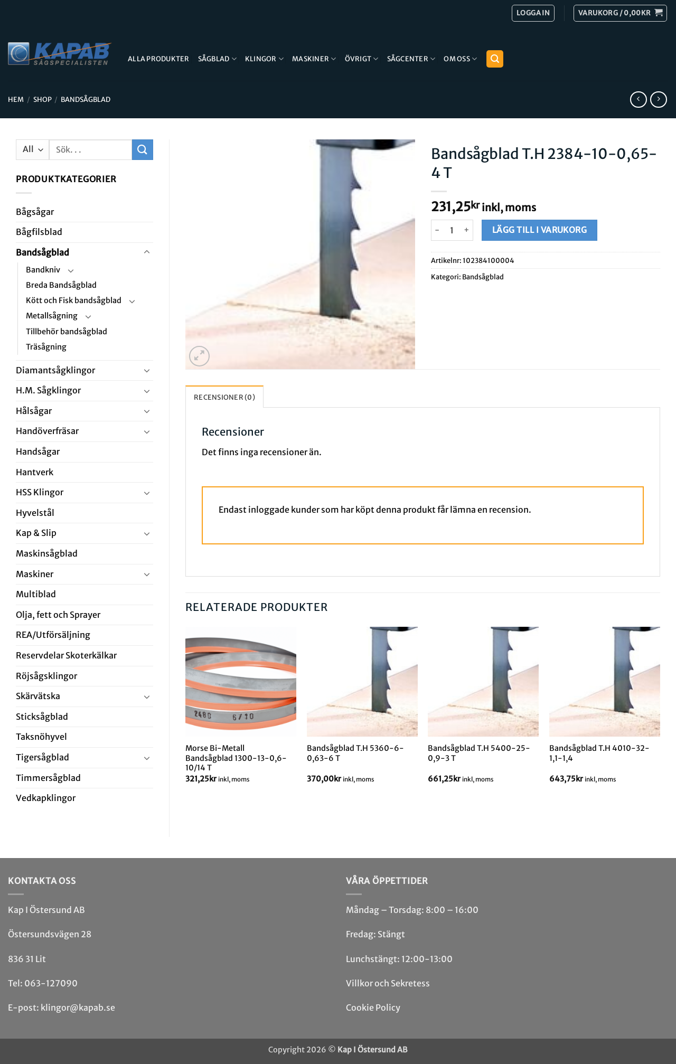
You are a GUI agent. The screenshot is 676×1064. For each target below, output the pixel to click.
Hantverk (34, 472)
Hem (16, 99)
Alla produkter (159, 58)
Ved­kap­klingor (46, 798)
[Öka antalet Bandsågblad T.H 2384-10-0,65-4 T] (467, 230)
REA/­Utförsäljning (53, 634)
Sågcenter (411, 59)
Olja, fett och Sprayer (58, 614)
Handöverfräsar (47, 431)
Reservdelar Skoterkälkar (66, 655)
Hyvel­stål (35, 512)
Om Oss (460, 59)
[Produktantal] (452, 230)
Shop (42, 99)
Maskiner (314, 59)
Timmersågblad (48, 778)
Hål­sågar (34, 411)
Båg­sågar (35, 211)
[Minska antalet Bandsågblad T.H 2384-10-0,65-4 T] (437, 230)
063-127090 (51, 983)
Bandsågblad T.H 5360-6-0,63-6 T (355, 753)
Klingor (264, 59)
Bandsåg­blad (85, 99)
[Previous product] (658, 99)
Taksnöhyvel (41, 736)
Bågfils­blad (39, 232)
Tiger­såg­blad (42, 757)
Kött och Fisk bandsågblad (73, 300)
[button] (620, 13)
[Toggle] (146, 252)
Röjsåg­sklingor (46, 676)
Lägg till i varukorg (539, 230)
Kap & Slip (36, 533)
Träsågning (46, 347)
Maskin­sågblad (47, 553)
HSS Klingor (39, 492)
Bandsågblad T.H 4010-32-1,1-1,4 (599, 753)
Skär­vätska (38, 696)
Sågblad (217, 59)
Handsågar (38, 451)
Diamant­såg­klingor (55, 370)
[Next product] (638, 99)
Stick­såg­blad (42, 716)
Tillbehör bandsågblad (66, 331)
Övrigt (362, 59)
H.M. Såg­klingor (48, 390)
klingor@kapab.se (78, 1007)
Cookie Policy (373, 1007)
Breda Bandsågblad (61, 285)
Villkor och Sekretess (388, 983)
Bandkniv (43, 270)
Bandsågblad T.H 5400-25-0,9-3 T (479, 753)
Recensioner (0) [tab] (224, 397)
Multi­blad (36, 594)
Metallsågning (52, 316)
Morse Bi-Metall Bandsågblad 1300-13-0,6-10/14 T (236, 758)
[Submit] (142, 149)
